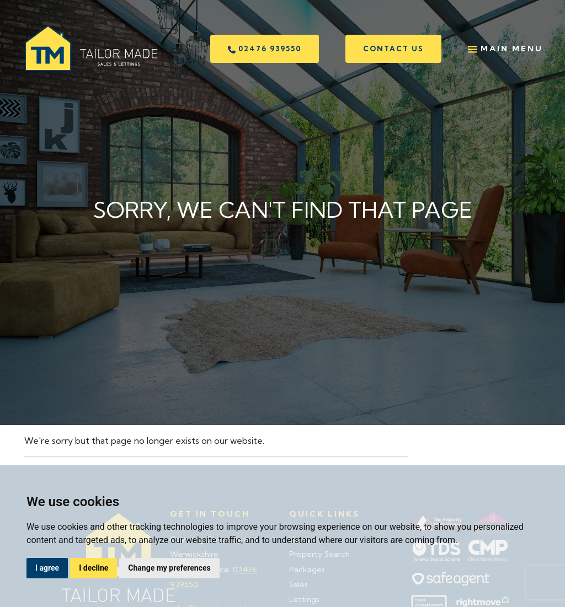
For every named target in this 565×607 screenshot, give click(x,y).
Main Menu (505, 49)
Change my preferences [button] (169, 567)
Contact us (393, 48)
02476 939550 (264, 48)
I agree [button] (47, 567)
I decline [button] (93, 567)
